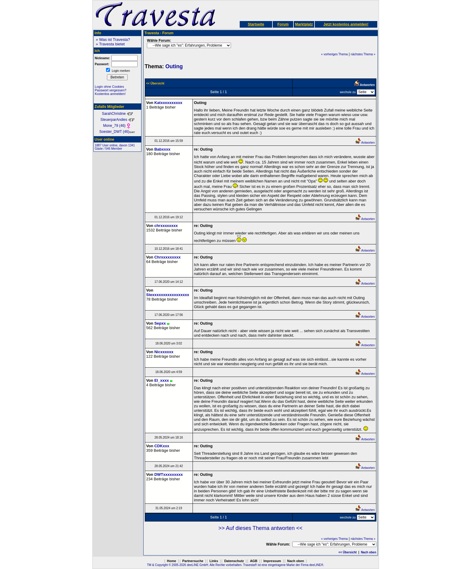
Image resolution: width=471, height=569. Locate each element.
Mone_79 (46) (117, 126)
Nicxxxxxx (164, 352)
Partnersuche (192, 561)
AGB (253, 561)
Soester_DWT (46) (117, 132)
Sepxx (160, 323)
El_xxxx (161, 380)
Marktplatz (304, 24)
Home (171, 561)
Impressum (272, 561)
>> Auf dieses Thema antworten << (260, 528)
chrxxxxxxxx (166, 225)
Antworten (365, 142)
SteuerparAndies (117, 120)
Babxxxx (162, 149)
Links (213, 561)
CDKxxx (161, 446)
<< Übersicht (348, 552)
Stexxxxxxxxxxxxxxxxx (167, 294)
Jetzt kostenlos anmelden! (345, 24)
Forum (282, 24)
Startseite (256, 24)
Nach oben (368, 552)
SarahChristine (117, 114)
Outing (174, 66)
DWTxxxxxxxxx (168, 474)
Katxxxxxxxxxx (168, 102)
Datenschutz (234, 561)
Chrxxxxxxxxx (167, 257)
